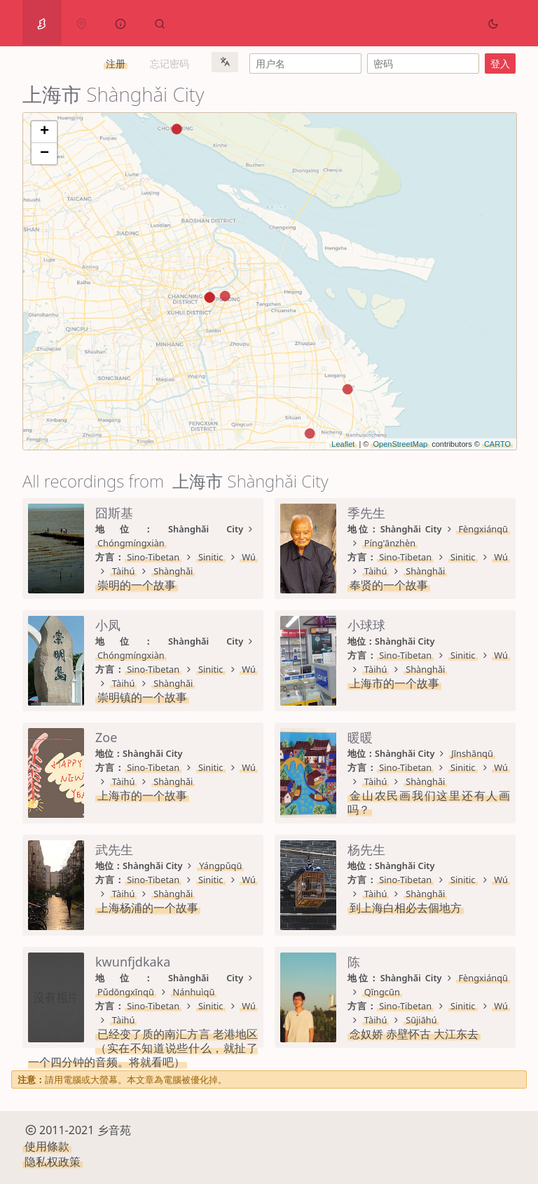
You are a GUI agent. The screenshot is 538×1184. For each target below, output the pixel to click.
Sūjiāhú (421, 1020)
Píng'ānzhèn (389, 543)
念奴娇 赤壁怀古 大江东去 (414, 1034)
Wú (249, 557)
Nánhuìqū (194, 991)
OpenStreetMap (400, 444)
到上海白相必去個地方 (406, 907)
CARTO (497, 444)
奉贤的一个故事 (389, 585)
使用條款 (47, 1146)
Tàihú (123, 571)
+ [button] (44, 131)
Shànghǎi (173, 571)
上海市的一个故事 (394, 683)
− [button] (44, 153)
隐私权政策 (53, 1161)
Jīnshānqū (472, 753)
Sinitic (210, 557)
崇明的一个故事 (136, 585)
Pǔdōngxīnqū (125, 991)
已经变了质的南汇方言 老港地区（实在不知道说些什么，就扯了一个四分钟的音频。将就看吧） (143, 1048)
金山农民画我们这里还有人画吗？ (428, 802)
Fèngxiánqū (483, 529)
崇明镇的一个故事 (142, 697)
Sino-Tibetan (153, 557)
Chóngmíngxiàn (131, 543)
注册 (115, 63)
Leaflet (342, 444)
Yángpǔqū (220, 865)
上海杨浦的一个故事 (147, 907)
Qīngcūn (382, 991)
